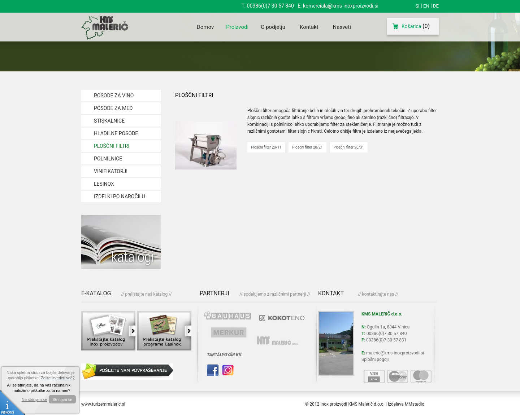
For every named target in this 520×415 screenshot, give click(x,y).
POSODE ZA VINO (114, 95)
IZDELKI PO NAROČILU (119, 196)
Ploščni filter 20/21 (307, 147)
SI (417, 6)
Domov (205, 27)
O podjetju (273, 27)
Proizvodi (237, 27)
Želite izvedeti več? (58, 378)
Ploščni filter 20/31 (349, 147)
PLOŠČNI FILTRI (111, 146)
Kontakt (309, 27)
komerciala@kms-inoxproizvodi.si (340, 6)
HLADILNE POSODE (116, 133)
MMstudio (414, 404)
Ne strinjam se (34, 399)
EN (426, 6)
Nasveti (342, 27)
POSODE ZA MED (113, 108)
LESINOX (104, 184)
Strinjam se (62, 399)
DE (436, 6)
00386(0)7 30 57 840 (270, 6)
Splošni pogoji (375, 359)
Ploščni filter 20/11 (266, 147)
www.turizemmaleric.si (103, 404)
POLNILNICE (108, 159)
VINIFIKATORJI (110, 171)
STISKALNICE (109, 121)
